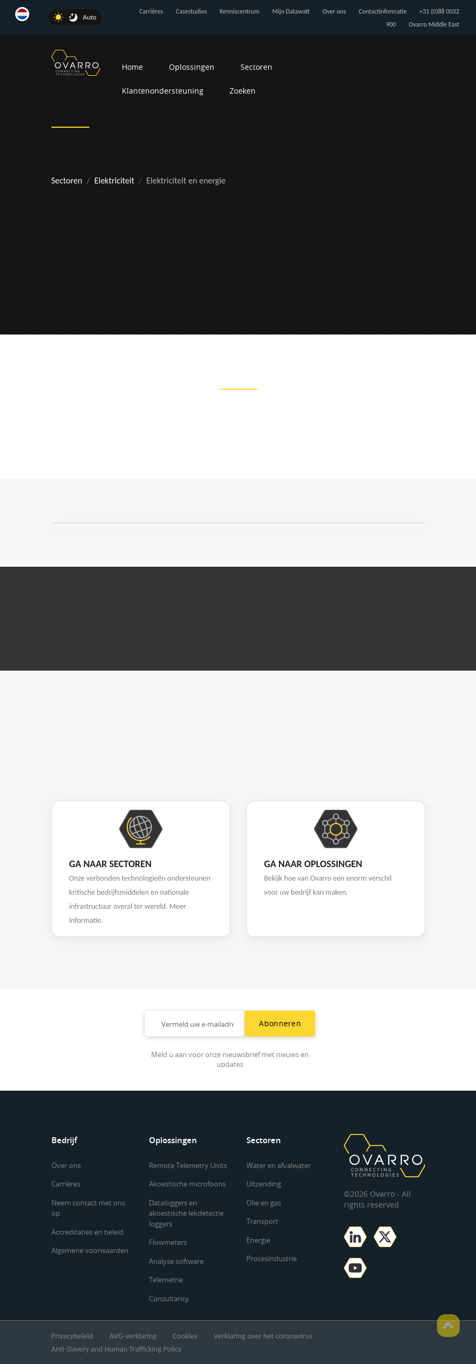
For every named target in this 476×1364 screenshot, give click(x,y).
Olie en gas (263, 1203)
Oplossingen (191, 67)
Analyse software (176, 1261)
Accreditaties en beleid (87, 1232)
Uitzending (263, 1184)
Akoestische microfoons (187, 1184)
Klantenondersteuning (163, 91)
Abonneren (280, 1023)
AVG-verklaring (133, 1336)
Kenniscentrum (239, 11)
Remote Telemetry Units (188, 1165)
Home (132, 67)
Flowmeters (168, 1242)
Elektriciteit (114, 180)
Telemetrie (166, 1279)
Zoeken (243, 91)
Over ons (334, 11)
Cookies (185, 1336)
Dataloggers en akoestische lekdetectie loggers (186, 1213)
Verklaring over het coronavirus (263, 1336)
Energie (258, 1240)
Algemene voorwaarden (89, 1250)
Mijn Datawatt (291, 11)
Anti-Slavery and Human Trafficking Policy (116, 1349)
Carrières (151, 11)
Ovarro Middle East (434, 24)
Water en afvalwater (278, 1165)
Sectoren (256, 67)
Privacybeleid (72, 1336)
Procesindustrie (271, 1258)
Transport (262, 1221)
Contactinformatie (383, 11)
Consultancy (169, 1298)
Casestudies (191, 11)
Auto (89, 17)
